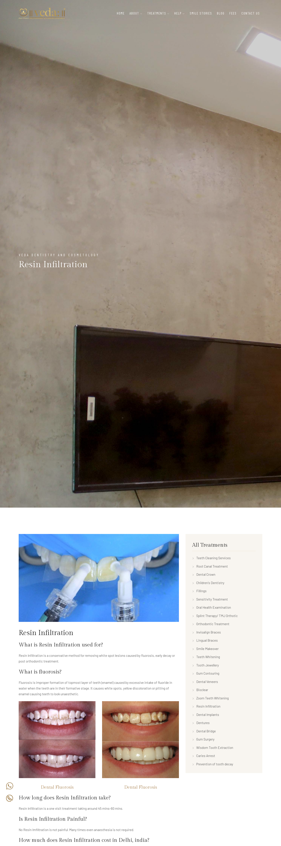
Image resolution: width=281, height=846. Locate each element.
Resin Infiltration (206, 706)
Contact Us (250, 13)
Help (178, 13)
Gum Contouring (205, 673)
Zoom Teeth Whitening (210, 698)
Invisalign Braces (206, 632)
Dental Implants (205, 715)
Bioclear (200, 690)
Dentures (201, 723)
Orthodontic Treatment (210, 624)
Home (121, 13)
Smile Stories (201, 13)
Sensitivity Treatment (210, 599)
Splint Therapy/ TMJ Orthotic (215, 616)
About (134, 13)
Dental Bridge (204, 731)
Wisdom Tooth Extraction (212, 748)
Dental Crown (203, 574)
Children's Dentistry (208, 583)
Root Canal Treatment (210, 566)
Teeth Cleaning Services (211, 558)
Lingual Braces (205, 640)
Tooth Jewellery (205, 665)
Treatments (156, 13)
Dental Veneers (205, 682)
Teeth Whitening (206, 657)
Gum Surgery (203, 739)
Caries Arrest (203, 756)
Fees (233, 13)
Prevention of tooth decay (212, 764)
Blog (221, 13)
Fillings (199, 591)
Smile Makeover (205, 649)
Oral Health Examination (211, 607)
